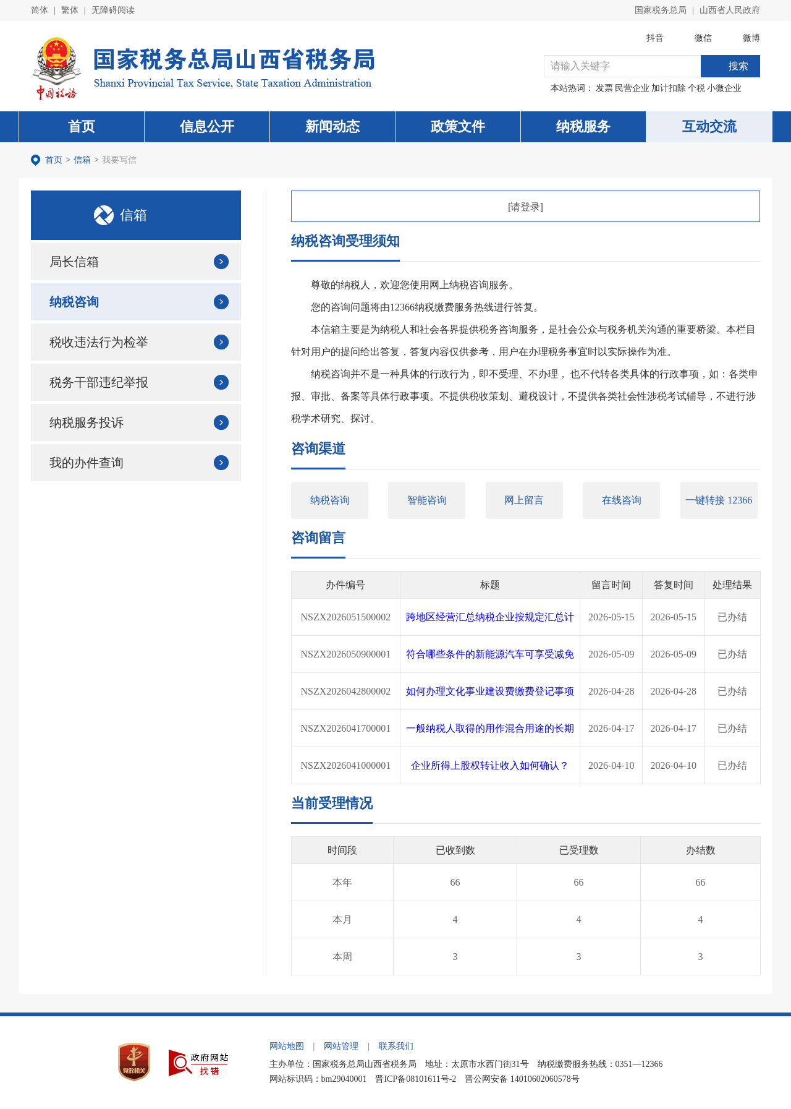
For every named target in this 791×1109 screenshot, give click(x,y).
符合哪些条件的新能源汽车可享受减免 (490, 654)
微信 (703, 38)
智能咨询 (427, 500)
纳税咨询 (74, 302)
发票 (604, 88)
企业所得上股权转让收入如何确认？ (490, 765)
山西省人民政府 (730, 10)
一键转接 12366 (718, 500)
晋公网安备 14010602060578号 (522, 1079)
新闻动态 (332, 126)
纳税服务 (583, 126)
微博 (751, 38)
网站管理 (341, 1046)
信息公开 (207, 126)
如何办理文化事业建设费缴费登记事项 (490, 691)
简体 (39, 10)
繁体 (69, 10)
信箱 (82, 160)
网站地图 (286, 1046)
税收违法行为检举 (98, 342)
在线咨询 (621, 500)
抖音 (655, 38)
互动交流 (709, 126)
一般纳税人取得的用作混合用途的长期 (490, 728)
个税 (696, 88)
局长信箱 (74, 261)
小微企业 (724, 88)
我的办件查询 (86, 462)
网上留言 (524, 500)
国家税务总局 (661, 10)
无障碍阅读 (113, 10)
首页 (81, 126)
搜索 (738, 66)
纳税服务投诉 (86, 422)
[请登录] (525, 207)
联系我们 (396, 1046)
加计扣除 (668, 88)
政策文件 (458, 126)
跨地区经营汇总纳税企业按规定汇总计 (490, 617)
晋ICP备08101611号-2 (415, 1079)
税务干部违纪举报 (98, 382)
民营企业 (632, 88)
